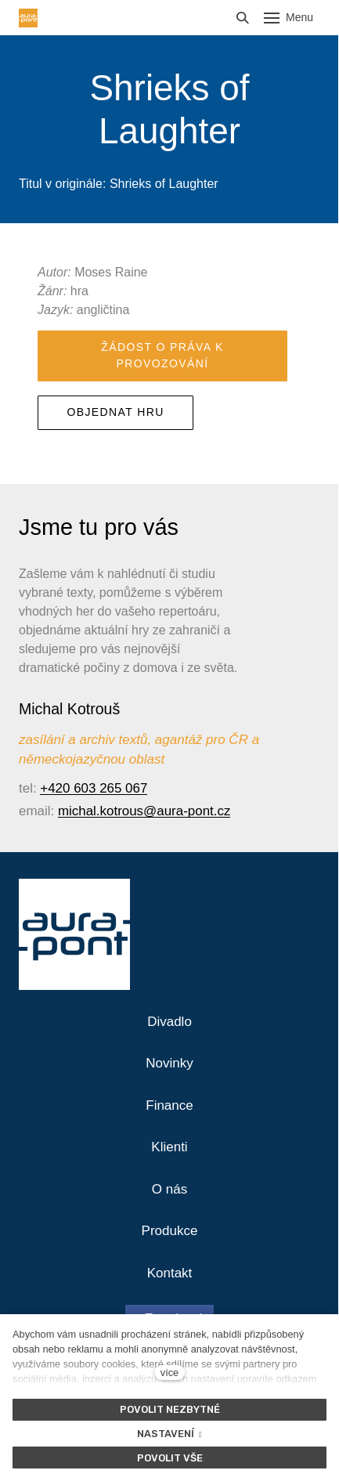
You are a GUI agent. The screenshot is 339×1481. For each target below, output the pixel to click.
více (169, 1372)
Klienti (169, 1147)
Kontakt (170, 1273)
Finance (169, 1105)
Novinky (169, 1063)
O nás (169, 1189)
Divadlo (169, 1021)
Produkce (170, 1230)
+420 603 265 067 (93, 788)
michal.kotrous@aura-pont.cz (144, 811)
